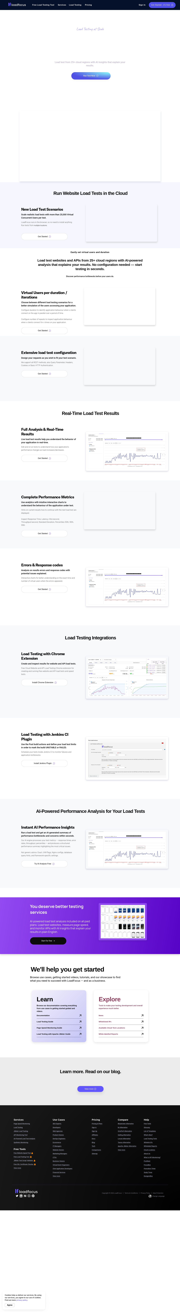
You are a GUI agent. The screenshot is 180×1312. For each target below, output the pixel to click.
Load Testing (75, 5)
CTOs (55, 1157)
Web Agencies (58, 1131)
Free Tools (147, 1124)
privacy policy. (22, 1300)
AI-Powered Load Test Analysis (24, 1138)
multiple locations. (41, 225)
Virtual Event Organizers (61, 1165)
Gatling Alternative (124, 1135)
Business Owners (59, 1161)
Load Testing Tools (150, 1138)
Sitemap (95, 1153)
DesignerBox (148, 1176)
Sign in (94, 1127)
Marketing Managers (60, 1153)
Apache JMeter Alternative (127, 1146)
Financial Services (59, 1172)
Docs (93, 1138)
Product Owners (58, 1135)
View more (90, 1089)
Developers (56, 1127)
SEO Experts (57, 1124)
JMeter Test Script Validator (24, 1160)
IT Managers (57, 1146)
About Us (147, 1153)
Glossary (147, 1127)
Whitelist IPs (148, 1142)
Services (62, 5)
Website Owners (58, 1150)
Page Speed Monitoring (22, 1124)
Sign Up (94, 1131)
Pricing (88, 5)
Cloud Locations (149, 1150)
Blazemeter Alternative (126, 1124)
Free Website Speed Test (23, 1153)
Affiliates (95, 1135)
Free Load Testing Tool (43, 5)
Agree (9, 1305)
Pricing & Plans (97, 1124)
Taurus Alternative (124, 1142)
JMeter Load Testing (21, 1131)
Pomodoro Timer (149, 1168)
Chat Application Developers (62, 1168)
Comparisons (96, 1150)
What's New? (148, 1135)
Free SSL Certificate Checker (25, 1164)
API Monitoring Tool (20, 1135)
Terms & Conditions (131, 1193)
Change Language (157, 1196)
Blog (93, 1142)
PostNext (147, 1161)
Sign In (142, 5)
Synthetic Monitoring (21, 1142)
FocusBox (147, 1165)
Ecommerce (57, 1142)
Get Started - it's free (162, 5)
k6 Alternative (122, 1127)
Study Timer (148, 1172)
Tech (93, 1146)
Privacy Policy (145, 1193)
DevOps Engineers (59, 1138)
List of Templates (150, 1131)
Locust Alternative (124, 1138)
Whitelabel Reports (150, 1146)
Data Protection (158, 1193)
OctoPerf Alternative (125, 1131)
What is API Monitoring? (152, 1157)
